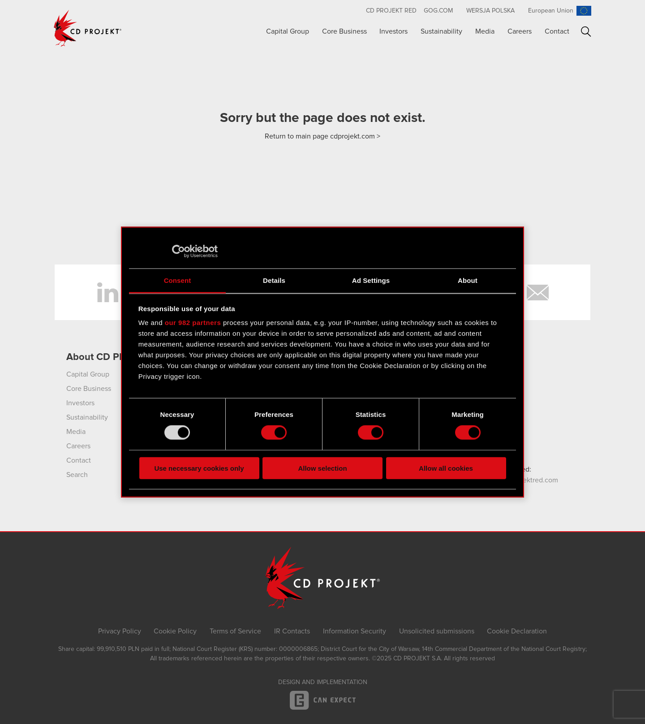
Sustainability (441, 31)
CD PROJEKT (88, 28)
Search (586, 31)
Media (484, 31)
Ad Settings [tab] (371, 280)
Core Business (344, 31)
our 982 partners (193, 322)
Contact (557, 31)
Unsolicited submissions (436, 631)
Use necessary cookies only (199, 468)
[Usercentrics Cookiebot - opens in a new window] (178, 251)
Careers (519, 31)
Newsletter (537, 292)
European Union (550, 11)
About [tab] (467, 280)
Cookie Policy (175, 631)
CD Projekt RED (391, 11)
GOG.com (438, 11)
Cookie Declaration (517, 631)
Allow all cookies (446, 468)
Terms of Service (235, 631)
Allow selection (322, 468)
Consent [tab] (177, 280)
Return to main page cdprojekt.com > (322, 136)
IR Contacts (292, 631)
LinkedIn (107, 292)
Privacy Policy (119, 631)
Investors (393, 31)
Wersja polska (490, 11)
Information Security (354, 631)
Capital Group (287, 31)
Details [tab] (274, 280)
